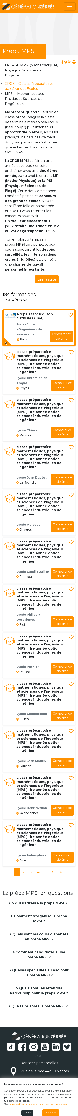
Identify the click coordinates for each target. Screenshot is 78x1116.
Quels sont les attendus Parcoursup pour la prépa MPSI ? (39, 990)
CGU (39, 1056)
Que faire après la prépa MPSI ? (39, 1006)
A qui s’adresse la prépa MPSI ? (38, 903)
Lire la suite (46, 279)
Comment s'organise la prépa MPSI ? (40, 918)
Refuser (27, 1112)
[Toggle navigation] (70, 6)
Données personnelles (39, 1063)
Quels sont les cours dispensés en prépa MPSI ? (39, 936)
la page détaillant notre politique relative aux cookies (38, 1104)
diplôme (61, 336)
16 (60, 872)
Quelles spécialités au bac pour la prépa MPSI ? (40, 972)
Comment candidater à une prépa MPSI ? (40, 954)
